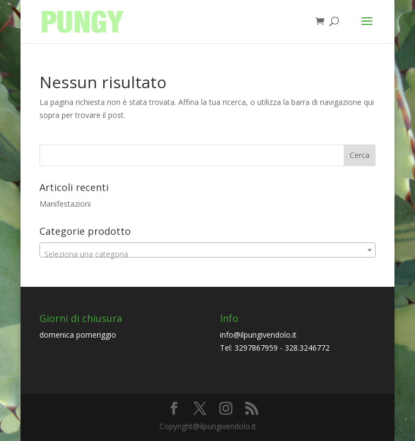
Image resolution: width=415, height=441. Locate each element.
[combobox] (207, 250)
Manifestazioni (65, 204)
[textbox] (207, 254)
